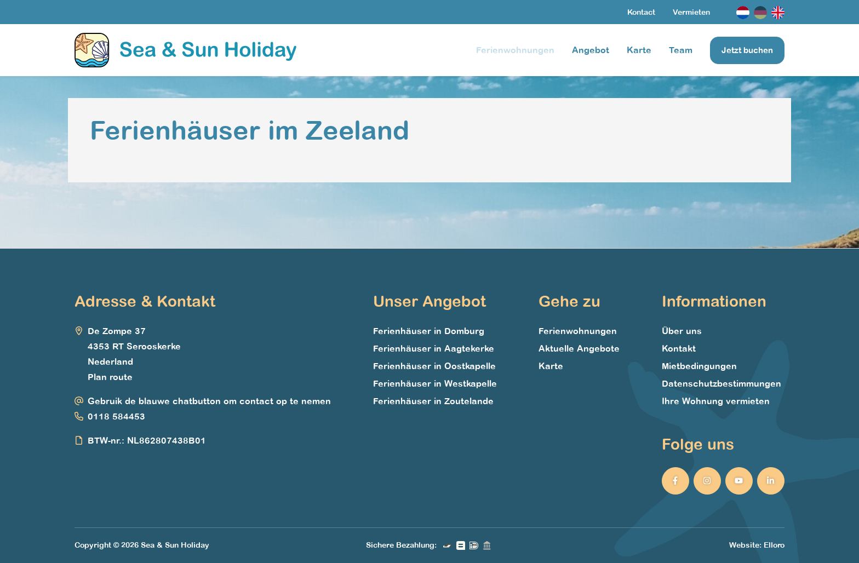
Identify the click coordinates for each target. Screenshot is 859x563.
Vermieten (691, 12)
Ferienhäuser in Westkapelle (435, 383)
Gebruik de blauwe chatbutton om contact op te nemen (209, 401)
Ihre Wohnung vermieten (716, 401)
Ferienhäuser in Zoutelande (433, 401)
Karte (639, 50)
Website (744, 545)
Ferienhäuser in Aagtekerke (433, 348)
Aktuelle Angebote (579, 348)
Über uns (682, 331)
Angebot (590, 50)
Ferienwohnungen (515, 50)
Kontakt (679, 348)
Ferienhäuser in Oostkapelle (434, 366)
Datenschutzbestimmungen (721, 383)
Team (680, 50)
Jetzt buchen (747, 50)
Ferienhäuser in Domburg (428, 331)
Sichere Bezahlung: (401, 545)
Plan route (110, 377)
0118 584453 (116, 416)
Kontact (641, 12)
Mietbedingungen (699, 366)
